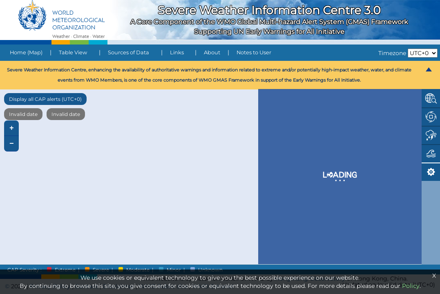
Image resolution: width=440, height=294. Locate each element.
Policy (411, 286)
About (212, 52)
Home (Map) (26, 52)
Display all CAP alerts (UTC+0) (45, 99)
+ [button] (11, 128)
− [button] (11, 144)
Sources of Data (128, 52)
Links (177, 52)
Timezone (392, 53)
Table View (73, 52)
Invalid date (23, 114)
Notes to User (254, 52)
